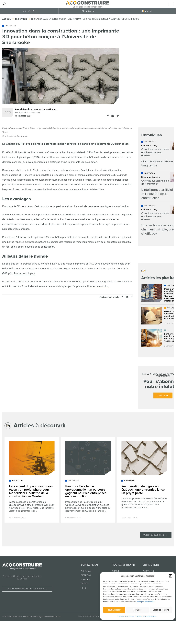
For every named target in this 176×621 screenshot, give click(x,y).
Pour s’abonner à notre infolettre (25, 589)
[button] (170, 576)
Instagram (86, 571)
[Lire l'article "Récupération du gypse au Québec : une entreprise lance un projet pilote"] (144, 479)
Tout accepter (114, 610)
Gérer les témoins (160, 610)
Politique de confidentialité (146, 616)
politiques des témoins (145, 602)
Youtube (85, 579)
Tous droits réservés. (30, 616)
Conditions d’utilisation (89, 616)
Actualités (29, 11)
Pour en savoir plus (24, 273)
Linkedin (85, 584)
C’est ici (161, 395)
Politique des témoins (126, 616)
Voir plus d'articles (153, 535)
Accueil (115, 571)
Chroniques (88, 11)
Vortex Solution (55, 616)
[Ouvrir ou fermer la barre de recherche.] (4, 4)
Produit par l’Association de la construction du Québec (22, 577)
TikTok (84, 588)
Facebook (86, 575)
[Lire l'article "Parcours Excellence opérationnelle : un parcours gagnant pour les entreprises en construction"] (88, 479)
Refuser (137, 610)
